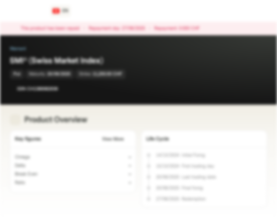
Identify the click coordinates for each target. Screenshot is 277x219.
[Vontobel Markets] (26, 11)
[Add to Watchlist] (249, 89)
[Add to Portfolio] (261, 89)
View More (116, 139)
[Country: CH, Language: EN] (60, 11)
